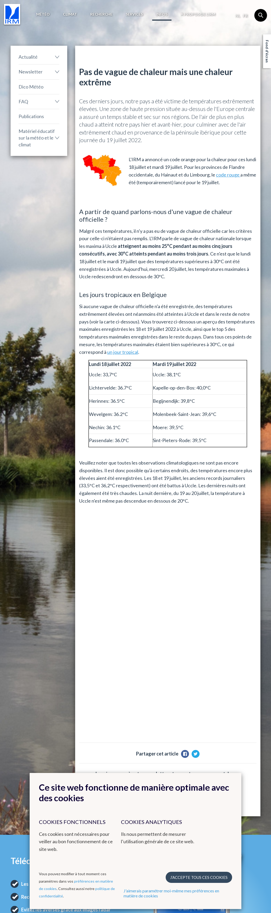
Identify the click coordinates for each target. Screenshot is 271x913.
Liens (145, 761)
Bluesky (232, 803)
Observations (23, 777)
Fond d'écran (267, 51)
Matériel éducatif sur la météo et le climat (37, 137)
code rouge (228, 175)
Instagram (234, 790)
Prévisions (20, 771)
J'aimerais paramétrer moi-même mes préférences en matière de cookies (171, 893)
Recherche (101, 14)
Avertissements (24, 784)
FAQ (23, 101)
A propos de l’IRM (198, 14)
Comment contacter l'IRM (242, 780)
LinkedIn (232, 796)
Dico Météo (31, 87)
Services (134, 14)
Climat (70, 14)
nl (237, 15)
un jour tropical (122, 352)
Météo (43, 14)
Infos (162, 14)
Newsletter (31, 72)
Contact (236, 761)
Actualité (28, 57)
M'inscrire (223, 585)
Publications (31, 116)
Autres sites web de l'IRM (110, 764)
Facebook (234, 771)
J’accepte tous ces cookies (199, 877)
